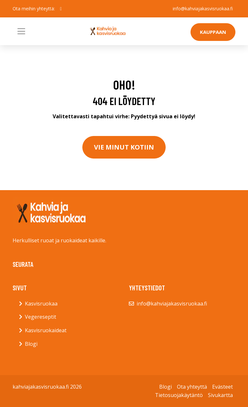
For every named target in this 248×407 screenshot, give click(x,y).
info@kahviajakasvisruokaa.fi (203, 8)
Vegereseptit (40, 316)
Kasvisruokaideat (46, 330)
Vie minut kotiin (124, 147)
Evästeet (222, 386)
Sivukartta (220, 395)
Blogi (31, 343)
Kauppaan (213, 32)
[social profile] (60, 9)
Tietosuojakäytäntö (179, 395)
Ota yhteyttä (192, 386)
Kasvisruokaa (41, 303)
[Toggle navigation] (21, 31)
